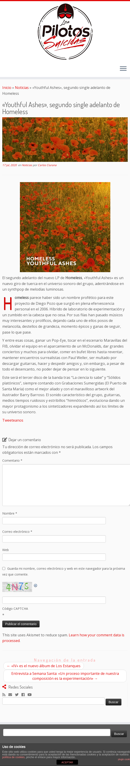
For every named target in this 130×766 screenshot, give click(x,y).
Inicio (6, 87)
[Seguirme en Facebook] (24, 695)
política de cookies (13, 757)
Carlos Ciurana (47, 165)
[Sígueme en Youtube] (31, 695)
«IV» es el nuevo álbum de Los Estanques (43, 665)
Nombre (9, 513)
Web (5, 550)
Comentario (12, 460)
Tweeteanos (12, 420)
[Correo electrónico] (11, 695)
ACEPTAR (67, 762)
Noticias (22, 87)
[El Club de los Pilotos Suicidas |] (65, 31)
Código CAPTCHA (15, 608)
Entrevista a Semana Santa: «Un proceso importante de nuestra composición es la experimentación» (65, 676)
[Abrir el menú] (123, 69)
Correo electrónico (17, 531)
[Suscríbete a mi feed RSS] (5, 695)
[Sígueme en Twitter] (18, 695)
